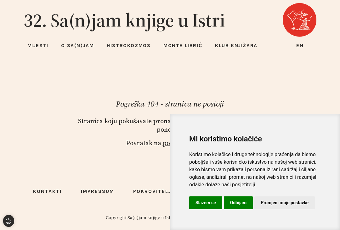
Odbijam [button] (238, 202)
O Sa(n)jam (77, 45)
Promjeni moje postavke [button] (285, 202)
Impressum (97, 191)
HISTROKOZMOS (128, 45)
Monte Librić (182, 45)
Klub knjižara (236, 45)
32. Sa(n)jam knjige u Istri (124, 20)
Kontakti (47, 191)
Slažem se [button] (206, 202)
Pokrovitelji (153, 191)
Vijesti (38, 45)
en (300, 45)
